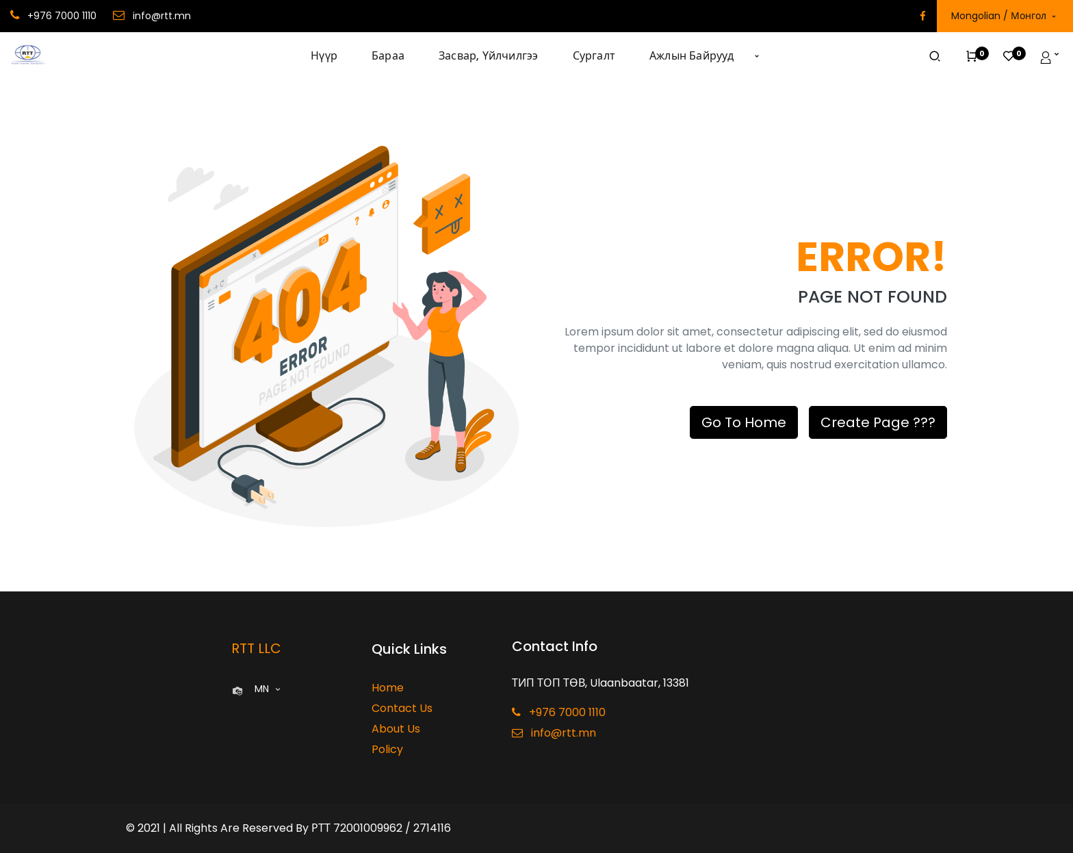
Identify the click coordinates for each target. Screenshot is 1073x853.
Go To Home (743, 422)
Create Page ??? (877, 422)
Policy (387, 749)
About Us (396, 729)
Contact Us (402, 708)
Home (388, 688)
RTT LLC (256, 648)
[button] (756, 56)
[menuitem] (332, 56)
